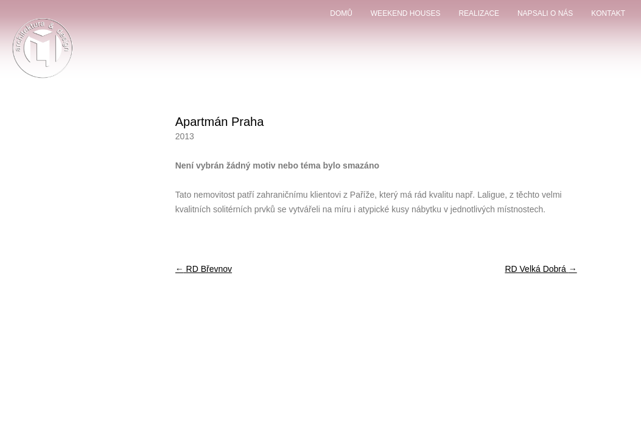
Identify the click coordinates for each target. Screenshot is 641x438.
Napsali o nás (545, 13)
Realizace (478, 13)
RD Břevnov (203, 269)
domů (341, 13)
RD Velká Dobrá (540, 269)
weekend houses (406, 13)
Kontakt (608, 13)
